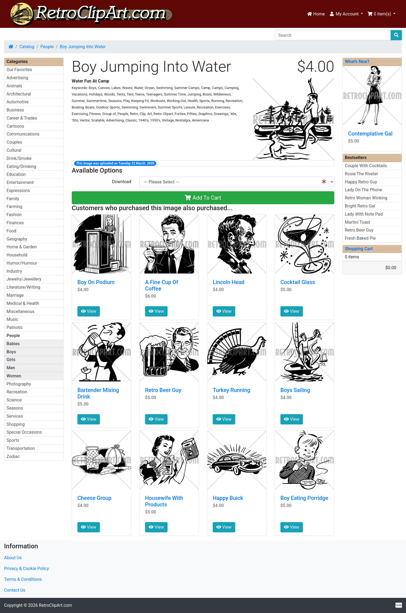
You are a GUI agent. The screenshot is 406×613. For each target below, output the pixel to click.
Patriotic (14, 327)
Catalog (26, 46)
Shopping (15, 424)
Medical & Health (22, 303)
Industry (14, 271)
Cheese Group (94, 498)
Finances (15, 222)
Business (15, 110)
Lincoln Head (228, 282)
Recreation (16, 391)
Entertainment (20, 182)
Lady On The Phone (363, 189)
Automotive (17, 101)
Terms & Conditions (23, 579)
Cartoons (15, 126)
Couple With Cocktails (366, 165)
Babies (13, 343)
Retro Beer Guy (163, 390)
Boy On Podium (95, 282)
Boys (11, 351)
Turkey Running (231, 390)
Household (16, 255)
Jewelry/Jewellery (23, 279)
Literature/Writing (23, 287)
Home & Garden (21, 246)
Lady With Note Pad (364, 214)
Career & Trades (21, 118)
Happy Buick (228, 498)
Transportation (20, 448)
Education (16, 174)
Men (10, 367)
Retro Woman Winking (366, 197)
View (88, 311)
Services (14, 416)
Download (121, 181)
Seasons (14, 408)
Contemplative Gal (370, 133)
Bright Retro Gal (360, 206)
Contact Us (14, 590)
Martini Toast (357, 222)
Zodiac (13, 456)
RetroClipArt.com (55, 605)
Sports (12, 440)
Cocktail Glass (297, 282)
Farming (14, 206)
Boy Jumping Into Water (83, 46)
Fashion (14, 214)
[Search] (333, 35)
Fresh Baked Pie (360, 238)
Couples (14, 142)
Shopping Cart (359, 248)
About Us (13, 557)
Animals (14, 85)
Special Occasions (24, 432)
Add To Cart (203, 198)
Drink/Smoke (18, 158)
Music (12, 319)
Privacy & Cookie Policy (26, 568)
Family (12, 198)
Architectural (18, 94)
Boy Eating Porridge (304, 498)
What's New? (357, 61)
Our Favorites (19, 69)
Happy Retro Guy (361, 181)
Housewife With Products (164, 501)
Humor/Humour (21, 263)
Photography (18, 384)
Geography (16, 239)
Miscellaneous (20, 311)
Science (14, 400)
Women (13, 375)
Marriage (15, 295)
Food (11, 230)
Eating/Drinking (21, 166)
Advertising (17, 77)
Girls (10, 359)
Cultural (13, 150)
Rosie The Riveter (361, 173)
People (47, 46)
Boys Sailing (295, 390)
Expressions (18, 190)
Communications (23, 134)
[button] (346, 14)
